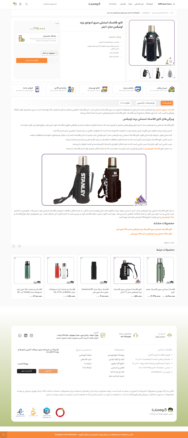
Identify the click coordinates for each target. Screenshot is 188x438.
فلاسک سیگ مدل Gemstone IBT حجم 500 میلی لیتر (95, 291)
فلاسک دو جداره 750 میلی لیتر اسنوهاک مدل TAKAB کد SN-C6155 (29, 292)
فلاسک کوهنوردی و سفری (160, 13)
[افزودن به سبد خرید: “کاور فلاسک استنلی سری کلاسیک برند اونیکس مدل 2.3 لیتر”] (114, 258)
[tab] (167, 103)
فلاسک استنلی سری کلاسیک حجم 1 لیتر (162, 291)
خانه (171, 13)
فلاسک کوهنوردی (152, 148)
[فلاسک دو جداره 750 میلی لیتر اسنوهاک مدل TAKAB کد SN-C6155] (27, 270)
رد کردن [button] (3, 435)
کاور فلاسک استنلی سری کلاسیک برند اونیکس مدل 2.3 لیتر (127, 291)
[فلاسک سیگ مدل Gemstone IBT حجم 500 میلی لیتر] (94, 270)
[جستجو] (41, 4)
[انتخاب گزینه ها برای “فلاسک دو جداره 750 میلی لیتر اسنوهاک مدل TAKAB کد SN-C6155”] (14, 258)
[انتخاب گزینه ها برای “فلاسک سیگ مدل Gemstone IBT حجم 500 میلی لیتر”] (81, 258)
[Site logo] (94, 4)
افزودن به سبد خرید (32, 60)
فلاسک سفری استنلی (165, 109)
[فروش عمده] (37, 89)
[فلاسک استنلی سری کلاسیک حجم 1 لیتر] (160, 270)
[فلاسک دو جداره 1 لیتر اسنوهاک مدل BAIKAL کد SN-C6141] (60, 270)
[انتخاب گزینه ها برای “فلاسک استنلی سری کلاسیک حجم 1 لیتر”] (147, 258)
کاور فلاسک (145, 13)
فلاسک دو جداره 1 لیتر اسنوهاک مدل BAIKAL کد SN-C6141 (62, 291)
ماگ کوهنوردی (167, 217)
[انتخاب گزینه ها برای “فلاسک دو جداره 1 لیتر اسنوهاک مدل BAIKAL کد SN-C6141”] (48, 258)
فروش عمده (28, 88)
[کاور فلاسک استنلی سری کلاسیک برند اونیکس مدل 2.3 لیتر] (127, 270)
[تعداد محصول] (53, 60)
